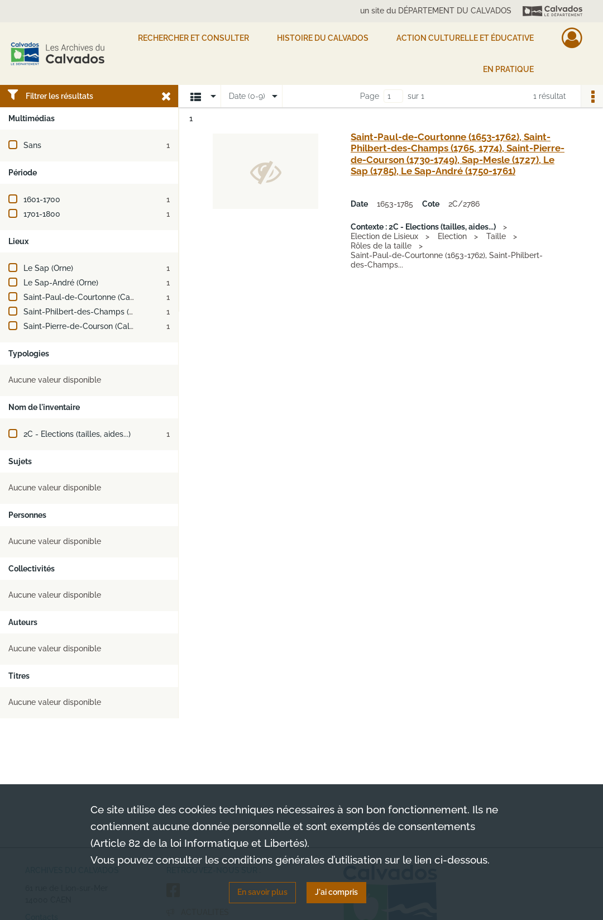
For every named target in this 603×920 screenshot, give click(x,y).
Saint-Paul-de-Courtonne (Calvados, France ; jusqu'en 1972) (131, 297)
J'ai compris (336, 892)
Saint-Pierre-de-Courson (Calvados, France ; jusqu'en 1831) (129, 326)
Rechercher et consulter (193, 38)
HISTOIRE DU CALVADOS (322, 38)
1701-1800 (41, 213)
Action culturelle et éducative (465, 38)
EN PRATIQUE (508, 69)
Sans (32, 145)
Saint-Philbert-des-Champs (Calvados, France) (108, 311)
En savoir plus (262, 892)
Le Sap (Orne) (48, 268)
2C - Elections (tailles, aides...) (77, 434)
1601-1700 (41, 199)
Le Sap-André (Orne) (60, 282)
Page (369, 96)
